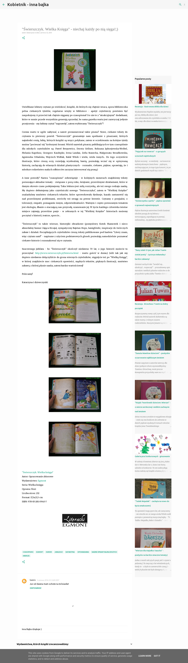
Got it (157, 656)
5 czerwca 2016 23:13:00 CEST (48, 580)
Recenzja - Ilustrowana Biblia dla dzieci (151, 107)
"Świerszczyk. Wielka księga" (37, 472)
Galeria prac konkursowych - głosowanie (152, 456)
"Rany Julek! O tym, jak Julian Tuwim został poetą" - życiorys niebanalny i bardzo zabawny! (150, 254)
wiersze (26, 556)
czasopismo (28, 552)
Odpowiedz (35, 588)
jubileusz (59, 552)
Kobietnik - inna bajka (28, 4)
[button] (23, 38)
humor (49, 552)
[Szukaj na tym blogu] (172, 4)
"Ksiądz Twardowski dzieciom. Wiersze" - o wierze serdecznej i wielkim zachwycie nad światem (153, 407)
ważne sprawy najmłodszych (104, 552)
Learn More (144, 656)
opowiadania (83, 552)
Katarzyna (70, 552)
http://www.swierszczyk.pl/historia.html (56, 253)
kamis (33, 580)
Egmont (42, 480)
